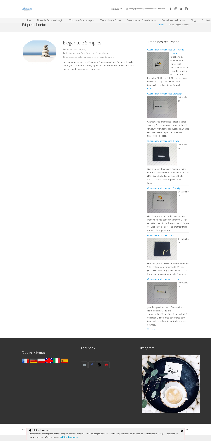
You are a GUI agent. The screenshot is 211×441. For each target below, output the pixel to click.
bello (68, 62)
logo (94, 62)
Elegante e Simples (82, 48)
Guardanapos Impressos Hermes (164, 284)
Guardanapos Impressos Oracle (163, 146)
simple (111, 62)
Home (162, 30)
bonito (74, 62)
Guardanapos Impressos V (160, 240)
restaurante (102, 62)
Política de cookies (69, 437)
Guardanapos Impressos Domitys (164, 193)
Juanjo (84, 55)
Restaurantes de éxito (75, 59)
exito (80, 62)
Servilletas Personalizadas (97, 59)
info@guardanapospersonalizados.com (147, 8)
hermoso (87, 62)
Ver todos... (152, 334)
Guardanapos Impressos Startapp (164, 99)
